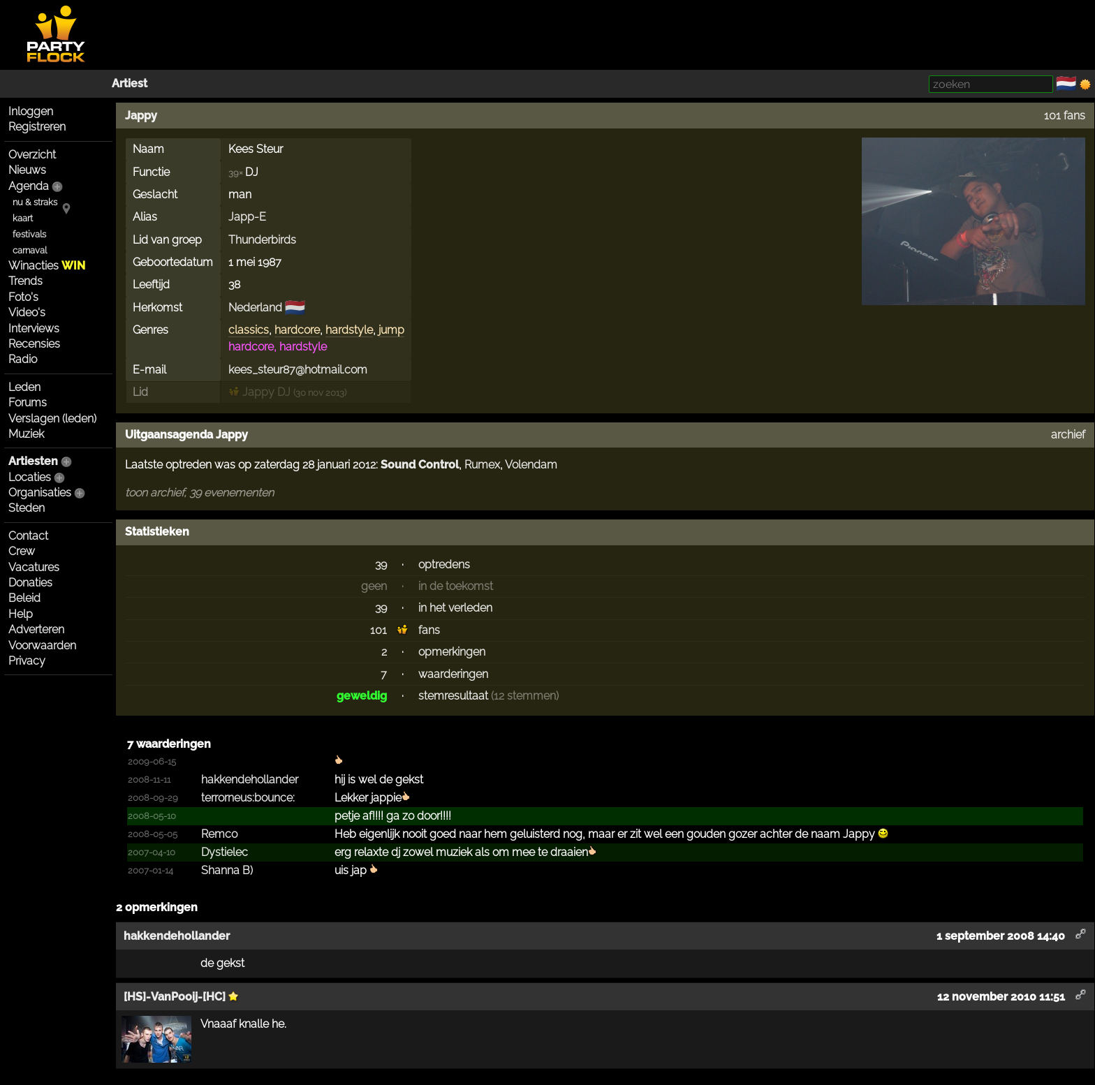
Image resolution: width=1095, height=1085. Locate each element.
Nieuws (27, 170)
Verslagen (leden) (52, 418)
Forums (27, 402)
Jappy (141, 115)
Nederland (255, 307)
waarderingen (453, 674)
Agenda (28, 186)
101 (378, 630)
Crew (21, 551)
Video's (26, 312)
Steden (26, 508)
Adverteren (36, 629)
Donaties (30, 582)
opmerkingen (451, 651)
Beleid (24, 598)
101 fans (1064, 115)
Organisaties (39, 492)
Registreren (37, 126)
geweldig (362, 695)
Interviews (33, 328)
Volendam (531, 464)
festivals (29, 234)
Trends (25, 281)
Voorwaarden (42, 645)
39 (381, 564)
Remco (219, 834)
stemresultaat (453, 695)
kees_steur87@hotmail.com (297, 369)
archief (1068, 434)
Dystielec (224, 852)
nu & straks (35, 202)
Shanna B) (227, 870)
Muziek (26, 434)
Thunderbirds (262, 239)
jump (391, 330)
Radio (22, 359)
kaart (23, 218)
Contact (28, 535)
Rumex (482, 464)
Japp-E (247, 216)
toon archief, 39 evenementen (199, 492)
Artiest (129, 83)
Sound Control (420, 464)
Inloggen (30, 111)
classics (248, 330)
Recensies (34, 343)
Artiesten (33, 461)
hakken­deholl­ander (249, 779)
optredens (444, 564)
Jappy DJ (259, 392)
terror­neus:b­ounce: (248, 797)
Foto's (23, 297)
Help (20, 614)
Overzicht (32, 154)
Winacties (46, 265)
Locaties (29, 477)
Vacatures (33, 567)
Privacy (26, 660)
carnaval (30, 250)
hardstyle (349, 330)
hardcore (297, 330)
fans (429, 630)
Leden (24, 387)
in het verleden (455, 607)
